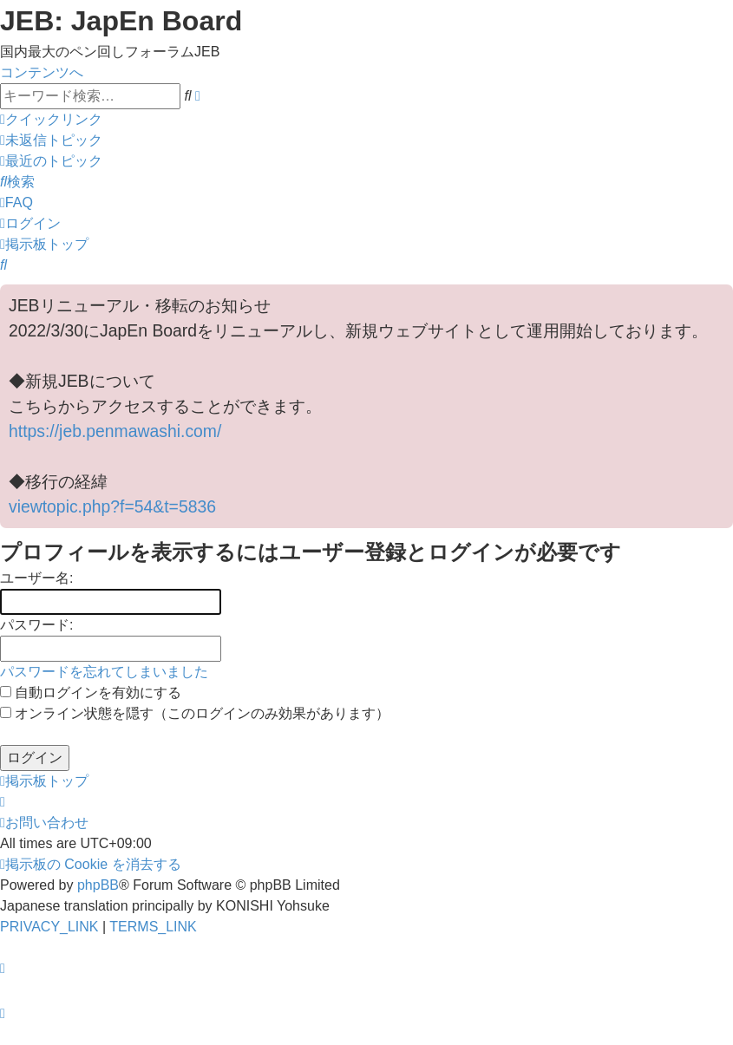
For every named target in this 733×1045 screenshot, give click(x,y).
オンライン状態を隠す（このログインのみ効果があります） (194, 713)
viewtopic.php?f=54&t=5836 (112, 506)
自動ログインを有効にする (90, 692)
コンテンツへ (41, 72)
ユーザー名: (36, 578)
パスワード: (36, 624)
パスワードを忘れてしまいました (104, 671)
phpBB (98, 885)
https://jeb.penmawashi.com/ (115, 431)
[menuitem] (51, 140)
